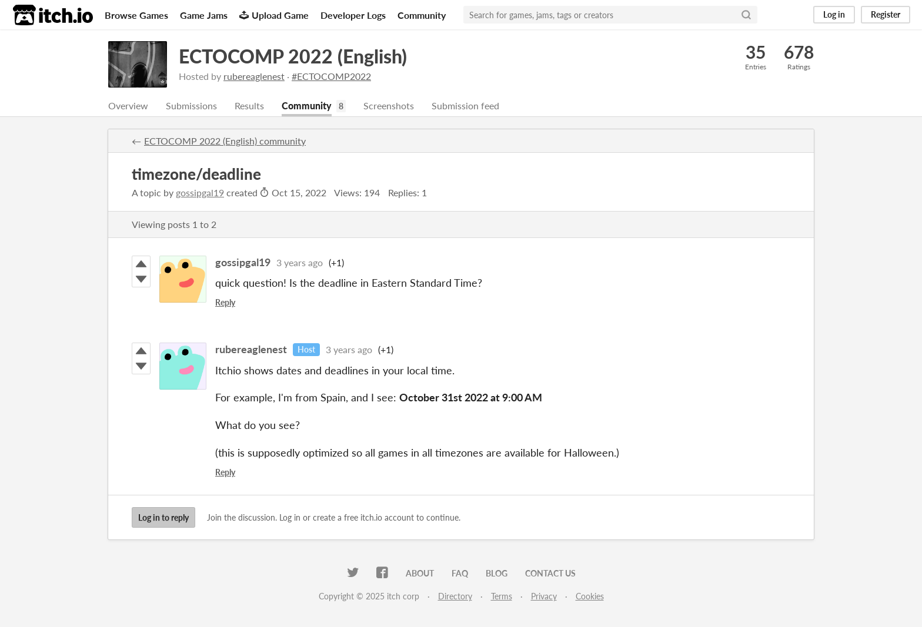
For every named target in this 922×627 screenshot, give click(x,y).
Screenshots (388, 105)
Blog (496, 573)
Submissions (191, 105)
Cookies (590, 596)
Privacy (544, 596)
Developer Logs (353, 15)
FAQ (460, 573)
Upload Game (274, 15)
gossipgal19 (200, 192)
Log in (834, 14)
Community (421, 15)
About (420, 573)
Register (885, 14)
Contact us (550, 573)
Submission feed (465, 105)
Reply (225, 302)
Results (249, 105)
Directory (455, 596)
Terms (501, 596)
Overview (128, 105)
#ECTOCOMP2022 (331, 76)
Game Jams (204, 15)
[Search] (746, 15)
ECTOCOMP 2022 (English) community (225, 140)
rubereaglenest (254, 76)
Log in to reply (163, 517)
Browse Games (136, 15)
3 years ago (299, 262)
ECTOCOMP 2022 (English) (293, 56)
